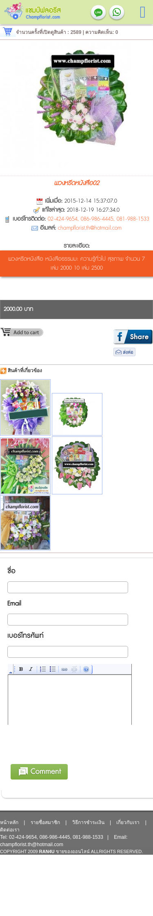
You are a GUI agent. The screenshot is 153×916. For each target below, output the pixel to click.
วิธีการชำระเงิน (88, 822)
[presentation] (70, 757)
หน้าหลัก (9, 822)
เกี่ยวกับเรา (128, 822)
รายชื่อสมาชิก (45, 822)
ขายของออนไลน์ (73, 851)
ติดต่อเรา (10, 830)
